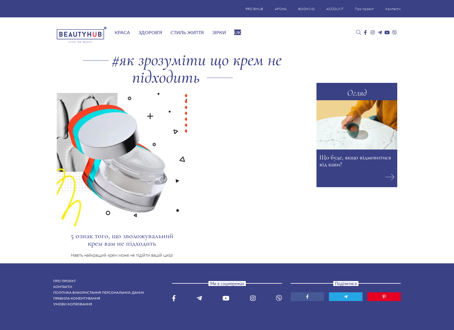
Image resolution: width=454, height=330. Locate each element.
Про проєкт (364, 9)
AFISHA (281, 9)
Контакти (393, 9)
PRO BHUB (254, 9)
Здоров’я (150, 32)
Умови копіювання (72, 304)
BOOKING (306, 9)
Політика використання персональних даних (98, 292)
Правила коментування (76, 298)
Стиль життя (187, 32)
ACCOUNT (334, 9)
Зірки (219, 32)
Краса (122, 32)
